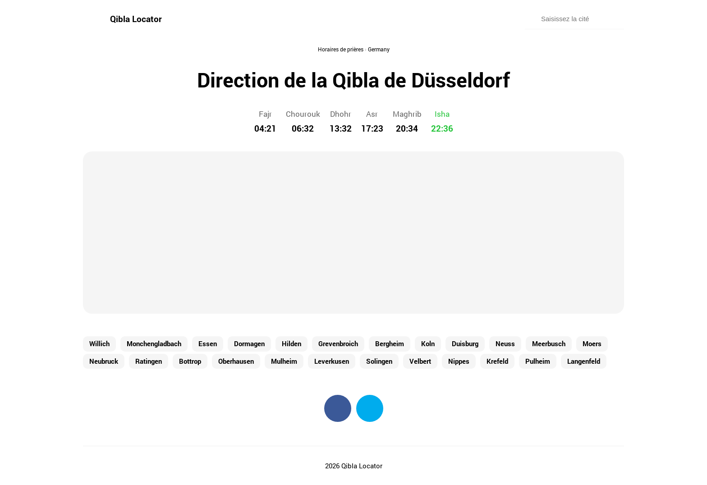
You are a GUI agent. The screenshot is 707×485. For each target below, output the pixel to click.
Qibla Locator (136, 18)
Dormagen (249, 343)
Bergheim (389, 343)
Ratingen (148, 361)
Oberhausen (236, 361)
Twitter (369, 408)
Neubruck (103, 361)
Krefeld (497, 361)
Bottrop (190, 361)
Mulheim (284, 361)
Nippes (458, 361)
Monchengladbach (154, 343)
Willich (99, 343)
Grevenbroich (338, 343)
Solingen (379, 361)
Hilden (291, 343)
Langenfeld (583, 361)
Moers (592, 343)
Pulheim (537, 361)
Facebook (337, 408)
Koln (428, 343)
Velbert (420, 361)
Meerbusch (548, 343)
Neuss (505, 343)
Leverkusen (331, 361)
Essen (207, 343)
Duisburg (465, 343)
